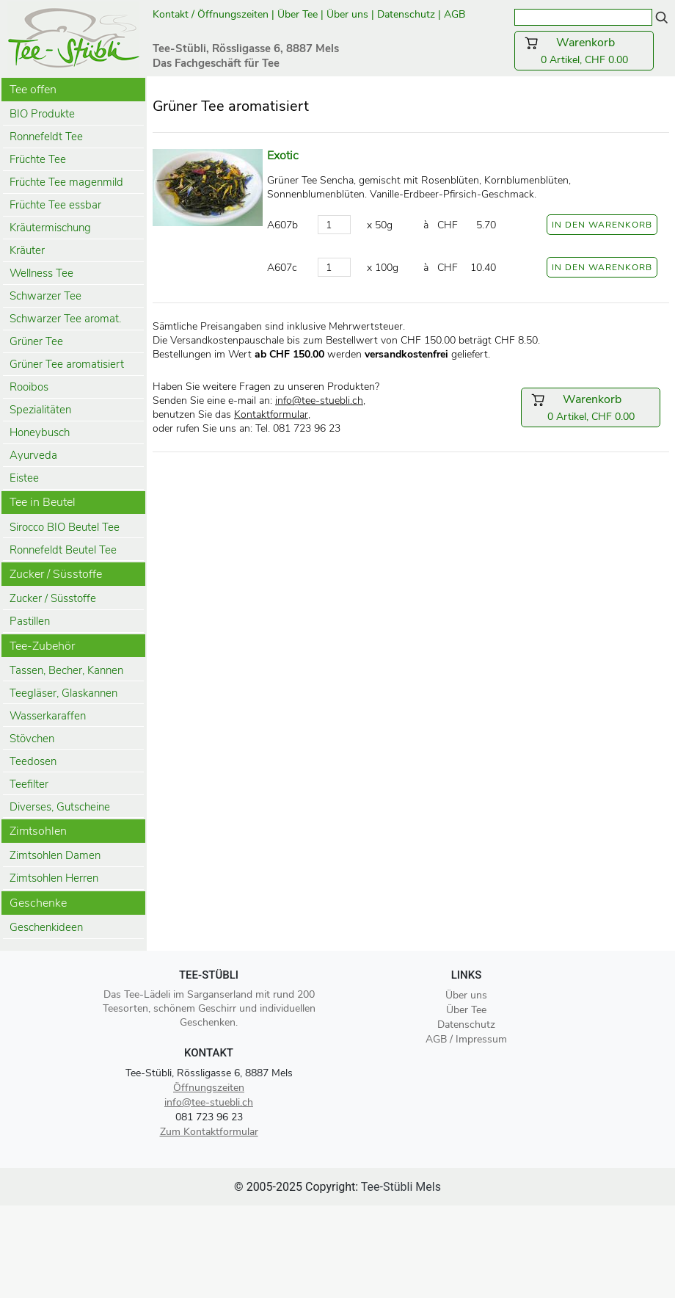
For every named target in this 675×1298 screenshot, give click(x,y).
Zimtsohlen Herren (54, 878)
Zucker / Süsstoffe (53, 598)
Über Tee (297, 14)
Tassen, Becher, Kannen (66, 670)
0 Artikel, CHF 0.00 (584, 51)
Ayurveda (33, 455)
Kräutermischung (50, 227)
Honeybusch (40, 432)
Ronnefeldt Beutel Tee (63, 550)
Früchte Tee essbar (55, 204)
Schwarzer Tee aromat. (65, 318)
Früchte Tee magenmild (66, 182)
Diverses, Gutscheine (60, 807)
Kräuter (27, 250)
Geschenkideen (46, 927)
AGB (456, 14)
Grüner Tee (36, 341)
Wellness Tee (41, 273)
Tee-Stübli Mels (401, 1187)
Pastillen (30, 621)
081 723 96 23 (209, 1117)
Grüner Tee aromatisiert (67, 364)
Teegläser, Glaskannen (63, 693)
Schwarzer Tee (45, 296)
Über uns (347, 14)
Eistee (24, 478)
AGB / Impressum (466, 1039)
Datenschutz (406, 14)
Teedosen (33, 761)
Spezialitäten (40, 409)
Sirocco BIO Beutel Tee (65, 527)
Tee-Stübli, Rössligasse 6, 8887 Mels (209, 1073)
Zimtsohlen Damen (55, 855)
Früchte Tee (38, 159)
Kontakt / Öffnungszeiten (211, 14)
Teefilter (29, 784)
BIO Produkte (42, 113)
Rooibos (29, 387)
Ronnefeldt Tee (46, 136)
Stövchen (32, 738)
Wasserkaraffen (48, 715)
